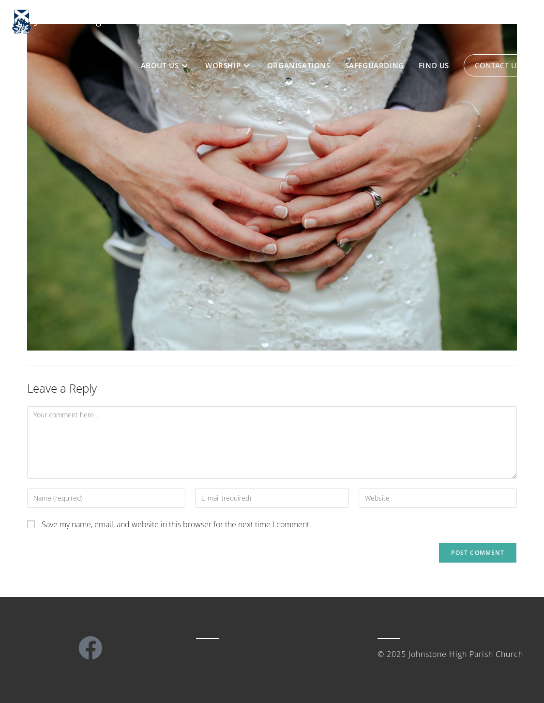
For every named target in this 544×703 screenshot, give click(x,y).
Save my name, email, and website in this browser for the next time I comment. (176, 524)
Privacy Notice (223, 654)
